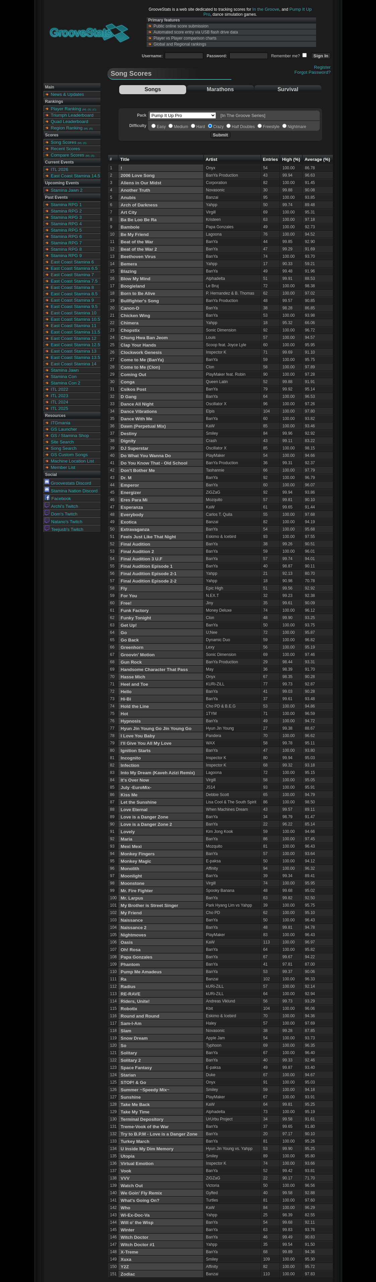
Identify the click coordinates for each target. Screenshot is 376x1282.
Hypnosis (131, 721)
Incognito (131, 757)
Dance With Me (136, 418)
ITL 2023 (59, 395)
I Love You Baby (138, 735)
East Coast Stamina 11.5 (75, 331)
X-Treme (129, 1252)
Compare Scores (67, 155)
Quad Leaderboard (69, 121)
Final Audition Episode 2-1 (148, 573)
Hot (124, 713)
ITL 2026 (59, 169)
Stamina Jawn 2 (67, 190)
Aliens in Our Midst (141, 182)
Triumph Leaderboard (72, 115)
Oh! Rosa (130, 949)
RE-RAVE (130, 993)
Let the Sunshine (138, 802)
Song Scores (63, 142)
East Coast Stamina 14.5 (75, 175)
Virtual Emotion (137, 1163)
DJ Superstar (134, 448)
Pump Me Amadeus (141, 971)
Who (125, 1207)
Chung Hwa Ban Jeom (144, 337)
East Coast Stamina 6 (72, 261)
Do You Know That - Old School (154, 463)
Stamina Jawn (65, 370)
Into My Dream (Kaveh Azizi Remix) (158, 772)
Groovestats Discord (68, 483)
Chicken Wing (135, 315)
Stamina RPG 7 (66, 242)
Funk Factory (135, 610)
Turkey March (135, 1141)
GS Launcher (64, 429)
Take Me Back (135, 1104)
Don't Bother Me (138, 470)
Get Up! (129, 625)
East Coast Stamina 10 (73, 312)
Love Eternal (134, 809)
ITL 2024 (59, 402)
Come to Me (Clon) (140, 367)
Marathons (220, 89)
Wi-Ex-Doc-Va (135, 1215)
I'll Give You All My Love (146, 743)
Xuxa (126, 1259)
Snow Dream (134, 1038)
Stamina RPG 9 (66, 255)
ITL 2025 (59, 408)
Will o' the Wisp (137, 1222)
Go (124, 632)
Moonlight (131, 875)
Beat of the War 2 (139, 249)
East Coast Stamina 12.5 (75, 344)
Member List (63, 467)
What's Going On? (140, 1200)
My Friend (131, 912)
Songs (153, 89)
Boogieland (133, 286)
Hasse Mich (133, 676)
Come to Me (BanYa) (142, 359)
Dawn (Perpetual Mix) (143, 426)
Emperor (130, 485)
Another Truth (135, 190)
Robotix (129, 1008)
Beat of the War (137, 241)
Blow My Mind (135, 278)
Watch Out (132, 1185)
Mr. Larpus (132, 898)
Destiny (129, 433)
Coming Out (133, 374)
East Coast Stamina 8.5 (74, 293)
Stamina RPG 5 (66, 230)
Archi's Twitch (61, 506)
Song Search (64, 448)
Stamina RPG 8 (66, 249)
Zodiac (128, 1274)
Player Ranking (66, 108)
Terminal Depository (142, 1119)
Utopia (127, 1156)
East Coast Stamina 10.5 (75, 319)
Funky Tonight (136, 617)
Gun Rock (131, 662)
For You (129, 595)
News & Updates (67, 94)
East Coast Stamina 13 (73, 351)
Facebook (58, 498)
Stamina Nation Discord (71, 490)
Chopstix (130, 330)
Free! (126, 603)
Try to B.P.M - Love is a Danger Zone (159, 1134)
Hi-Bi (126, 698)
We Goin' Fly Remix (141, 1193)
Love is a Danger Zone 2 (146, 824)
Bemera (129, 263)
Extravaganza (135, 529)
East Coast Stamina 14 (73, 363)
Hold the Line (135, 706)
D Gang (128, 396)
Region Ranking (67, 127)
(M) (84, 109)
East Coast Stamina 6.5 (74, 268)
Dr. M (126, 477)
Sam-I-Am (131, 1023)
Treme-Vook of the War (145, 1126)
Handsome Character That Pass (154, 669)
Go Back (130, 640)
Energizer (131, 492)
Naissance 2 (133, 927)
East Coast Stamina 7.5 (74, 281)
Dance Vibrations (139, 411)
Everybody (132, 514)
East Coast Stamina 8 (72, 287)
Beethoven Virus (138, 256)
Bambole (130, 227)
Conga (127, 381)
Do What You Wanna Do (146, 455)
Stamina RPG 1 (66, 204)
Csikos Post (133, 389)
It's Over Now (135, 780)
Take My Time (135, 1111)
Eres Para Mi (134, 499)
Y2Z (125, 1266)
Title (124, 159)
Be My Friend (135, 234)
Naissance (132, 920)
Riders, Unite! (135, 1001)
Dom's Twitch (61, 513)
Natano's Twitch (63, 521)
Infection (130, 765)
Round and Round (140, 1016)
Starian (128, 1075)
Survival (288, 89)
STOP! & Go (133, 1082)
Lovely (128, 831)
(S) (89, 109)
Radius (128, 986)
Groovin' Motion (138, 654)
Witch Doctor (134, 1237)
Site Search (62, 441)
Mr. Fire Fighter (137, 890)
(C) (94, 109)
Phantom (130, 964)
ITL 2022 (59, 389)
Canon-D (130, 308)
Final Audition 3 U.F (141, 558)
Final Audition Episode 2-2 (148, 581)
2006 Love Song (137, 175)
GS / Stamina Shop (70, 435)
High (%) (291, 159)
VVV (125, 1178)
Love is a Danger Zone (144, 816)
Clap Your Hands (138, 345)
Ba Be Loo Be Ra (138, 219)
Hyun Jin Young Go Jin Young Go (156, 728)
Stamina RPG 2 (66, 210)
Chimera (129, 322)
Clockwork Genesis (141, 352)
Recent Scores (65, 148)
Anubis (128, 197)
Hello (126, 691)
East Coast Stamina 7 (72, 274)
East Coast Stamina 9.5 (74, 306)
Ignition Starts (136, 750)
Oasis (127, 942)
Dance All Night (137, 404)
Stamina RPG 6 (66, 236)
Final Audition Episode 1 (146, 566)
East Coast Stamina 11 (73, 325)
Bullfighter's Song (140, 300)
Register (322, 67)
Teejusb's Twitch (64, 529)
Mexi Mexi (131, 846)
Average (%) (317, 159)
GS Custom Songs (69, 454)
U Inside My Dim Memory (147, 1148)
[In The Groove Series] (243, 115)
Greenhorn (132, 647)
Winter (127, 1229)
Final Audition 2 (137, 551)
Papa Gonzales (136, 957)
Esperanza (132, 507)
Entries (270, 159)
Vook (126, 1170)
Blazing (128, 271)
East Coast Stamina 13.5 (75, 357)
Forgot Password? (312, 72)
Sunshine (131, 1097)
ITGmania (61, 422)
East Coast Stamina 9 (72, 300)
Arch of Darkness (139, 204)
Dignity (128, 440)
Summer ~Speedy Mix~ (145, 1089)
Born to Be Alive (138, 293)
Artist (211, 159)
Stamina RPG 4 (66, 223)
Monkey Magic (136, 861)
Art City (129, 212)
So (123, 1045)
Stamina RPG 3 (66, 217)
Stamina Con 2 (65, 382)
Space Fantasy (136, 1067)
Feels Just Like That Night (148, 536)
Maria (126, 839)
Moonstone (132, 883)
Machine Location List (72, 461)
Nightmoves (133, 934)
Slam (126, 1030)
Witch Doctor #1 (137, 1244)
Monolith (130, 868)
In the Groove (266, 9)
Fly (124, 588)
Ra (123, 979)
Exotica (128, 522)
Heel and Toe (134, 684)
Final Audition (135, 544)
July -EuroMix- (136, 787)
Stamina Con (64, 376)
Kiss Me (129, 794)
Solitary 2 (131, 1060)
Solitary (129, 1052)
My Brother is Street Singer (149, 905)
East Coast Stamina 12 (73, 338)
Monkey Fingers (137, 853)
